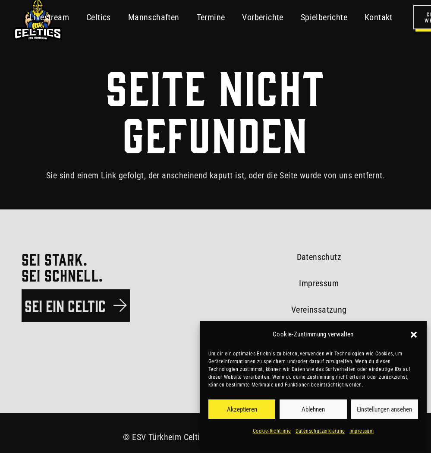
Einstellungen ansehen (384, 409)
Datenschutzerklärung (320, 431)
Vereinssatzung (319, 309)
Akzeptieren (242, 409)
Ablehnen (313, 409)
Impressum (361, 431)
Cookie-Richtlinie (272, 431)
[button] (413, 334)
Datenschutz (319, 257)
